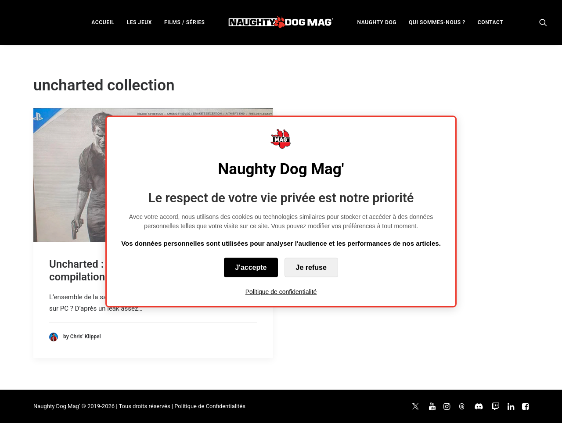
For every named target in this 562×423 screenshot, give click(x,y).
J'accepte (251, 267)
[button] (543, 22)
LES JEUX (139, 22)
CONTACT (490, 22)
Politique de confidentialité (281, 291)
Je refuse (311, 267)
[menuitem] (102, 22)
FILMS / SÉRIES (184, 22)
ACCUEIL (102, 22)
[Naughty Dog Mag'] (281, 22)
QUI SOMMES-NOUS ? (437, 22)
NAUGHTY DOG (377, 22)
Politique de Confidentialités (209, 406)
